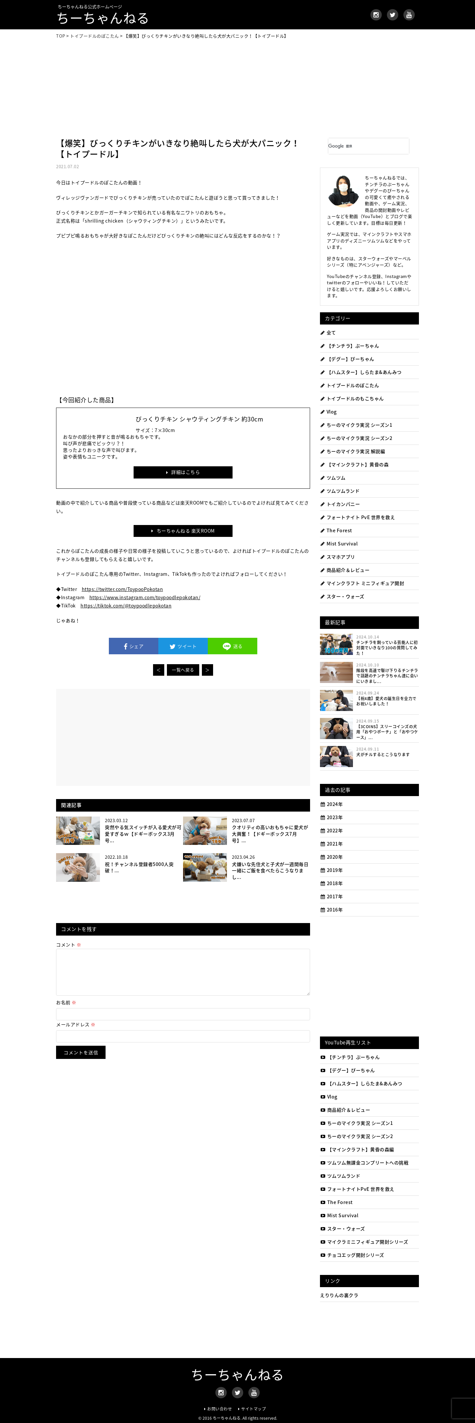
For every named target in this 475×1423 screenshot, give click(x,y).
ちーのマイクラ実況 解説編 (352, 451)
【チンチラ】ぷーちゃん (349, 345)
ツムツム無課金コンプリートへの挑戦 (364, 1162)
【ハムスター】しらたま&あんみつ (361, 372)
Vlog (328, 411)
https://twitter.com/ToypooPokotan (122, 589)
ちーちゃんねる (103, 17)
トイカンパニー (340, 504)
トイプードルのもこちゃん (352, 398)
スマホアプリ (337, 556)
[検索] (359, 146)
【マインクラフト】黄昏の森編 (357, 1149)
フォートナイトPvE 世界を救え (357, 1189)
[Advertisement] (237, 88)
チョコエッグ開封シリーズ (352, 1255)
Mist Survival (339, 543)
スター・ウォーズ (342, 596)
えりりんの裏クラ (339, 1295)
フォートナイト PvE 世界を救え (357, 517)
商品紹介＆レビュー (344, 570)
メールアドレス (76, 1032)
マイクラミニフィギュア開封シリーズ (364, 1241)
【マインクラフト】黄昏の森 (354, 464)
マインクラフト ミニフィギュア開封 (362, 583)
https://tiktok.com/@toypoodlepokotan (126, 605)
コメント (68, 944)
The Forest (336, 530)
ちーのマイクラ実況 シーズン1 (356, 424)
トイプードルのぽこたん (349, 385)
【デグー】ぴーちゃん (347, 359)
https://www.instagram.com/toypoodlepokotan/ (145, 597)
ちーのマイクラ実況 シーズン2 (356, 438)
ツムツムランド (340, 490)
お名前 (66, 1010)
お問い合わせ (219, 1409)
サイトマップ (253, 1409)
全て (328, 332)
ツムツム (333, 477)
